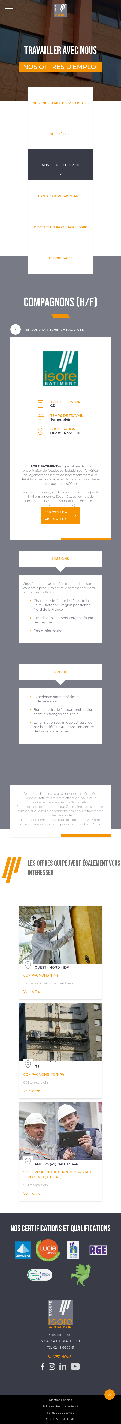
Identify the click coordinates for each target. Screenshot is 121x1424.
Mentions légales (60, 1399)
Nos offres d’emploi (60, 165)
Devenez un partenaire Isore (60, 227)
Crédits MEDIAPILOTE (60, 1419)
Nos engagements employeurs (60, 103)
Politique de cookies (60, 1412)
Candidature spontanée (60, 196)
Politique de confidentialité (60, 1406)
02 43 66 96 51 (63, 1347)
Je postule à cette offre (56, 515)
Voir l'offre (31, 992)
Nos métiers (60, 134)
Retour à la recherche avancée (47, 329)
